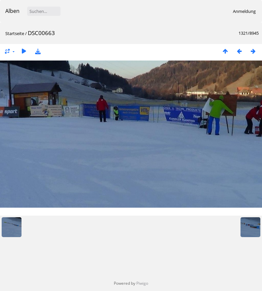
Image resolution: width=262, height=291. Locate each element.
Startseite (14, 33)
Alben (12, 11)
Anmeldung (244, 11)
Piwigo (142, 283)
